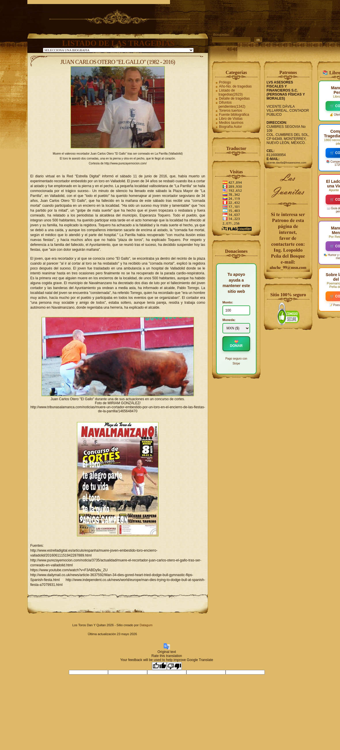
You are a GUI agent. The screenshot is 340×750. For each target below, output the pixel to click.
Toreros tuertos (230, 111)
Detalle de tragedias (234, 98)
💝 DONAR (236, 344)
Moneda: (228, 320)
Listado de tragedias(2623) (230, 92)
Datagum (145, 625)
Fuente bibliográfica (234, 115)
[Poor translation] (174, 666)
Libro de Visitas (231, 119)
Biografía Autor (230, 127)
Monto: (227, 302)
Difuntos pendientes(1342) (231, 104)
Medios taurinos (231, 123)
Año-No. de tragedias (235, 86)
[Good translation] (159, 666)
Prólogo (225, 82)
